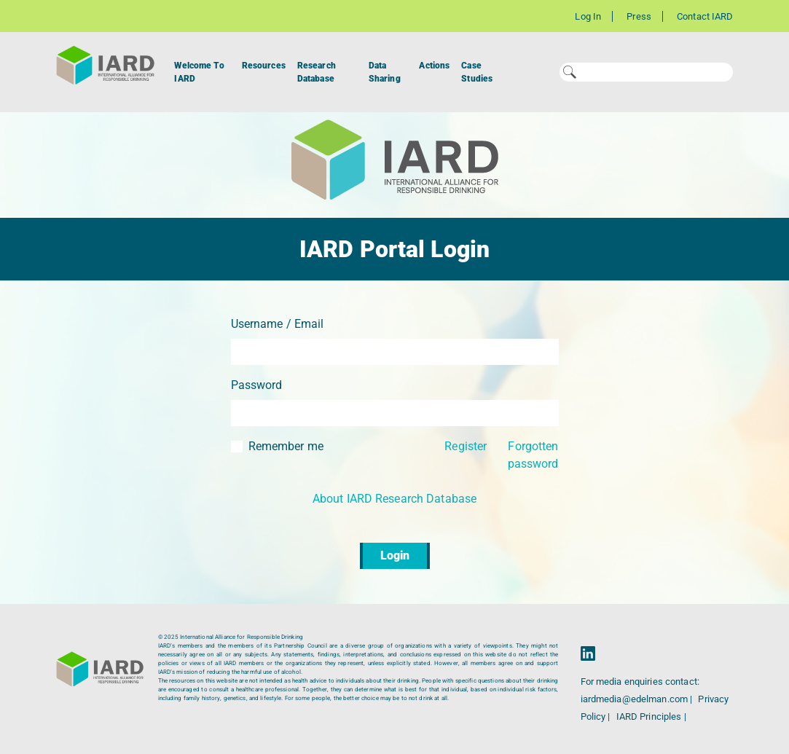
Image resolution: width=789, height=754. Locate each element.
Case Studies (476, 72)
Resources (264, 65)
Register (465, 446)
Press (639, 16)
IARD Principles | (651, 716)
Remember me (285, 446)
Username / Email (277, 324)
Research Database (316, 72)
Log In (588, 16)
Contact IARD (705, 16)
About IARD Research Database (394, 499)
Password (257, 385)
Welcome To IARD (199, 72)
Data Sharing (385, 72)
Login (394, 555)
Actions (434, 65)
